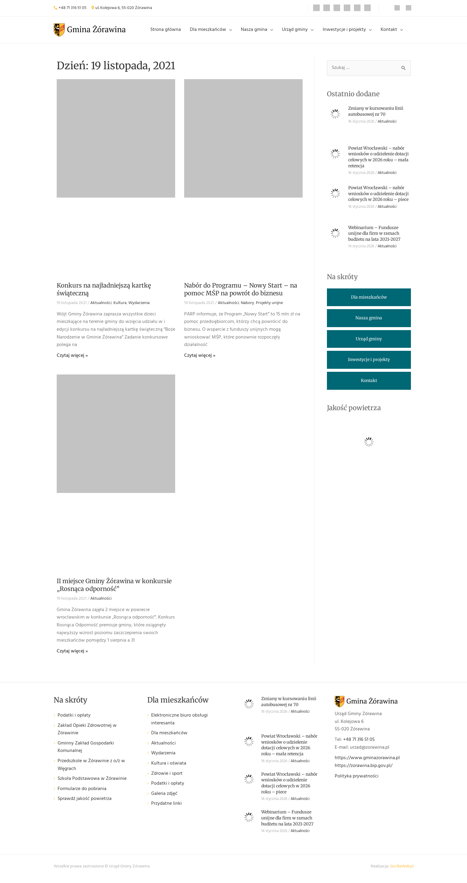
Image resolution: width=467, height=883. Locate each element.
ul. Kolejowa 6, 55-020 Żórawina (123, 7)
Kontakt (390, 32)
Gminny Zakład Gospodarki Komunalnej (86, 751)
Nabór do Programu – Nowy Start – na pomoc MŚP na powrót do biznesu (240, 294)
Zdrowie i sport (167, 778)
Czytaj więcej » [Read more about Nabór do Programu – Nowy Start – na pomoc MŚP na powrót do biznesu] (199, 360)
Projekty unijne (269, 307)
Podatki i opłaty (74, 720)
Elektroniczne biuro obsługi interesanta (179, 724)
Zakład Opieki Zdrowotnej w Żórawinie (87, 734)
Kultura (120, 307)
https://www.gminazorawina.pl (367, 763)
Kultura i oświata (168, 768)
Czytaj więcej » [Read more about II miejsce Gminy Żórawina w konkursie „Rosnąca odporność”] (72, 656)
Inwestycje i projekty (346, 32)
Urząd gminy (299, 32)
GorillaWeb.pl (402, 871)
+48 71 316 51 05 (72, 7)
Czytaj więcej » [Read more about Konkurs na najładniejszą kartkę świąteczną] (72, 360)
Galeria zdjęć (164, 798)
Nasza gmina (260, 32)
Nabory (247, 307)
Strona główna (174, 32)
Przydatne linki (166, 808)
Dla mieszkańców (215, 32)
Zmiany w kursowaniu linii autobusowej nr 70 (375, 116)
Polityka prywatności (357, 781)
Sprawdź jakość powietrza (85, 803)
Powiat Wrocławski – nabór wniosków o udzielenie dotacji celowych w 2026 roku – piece (378, 198)
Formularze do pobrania (82, 793)
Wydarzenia (139, 307)
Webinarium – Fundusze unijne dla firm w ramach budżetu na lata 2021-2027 (374, 237)
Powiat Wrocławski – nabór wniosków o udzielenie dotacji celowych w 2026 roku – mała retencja (378, 161)
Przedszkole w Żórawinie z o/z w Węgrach (91, 769)
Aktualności (101, 307)
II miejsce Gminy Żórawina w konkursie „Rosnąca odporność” (114, 589)
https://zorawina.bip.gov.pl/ (363, 770)
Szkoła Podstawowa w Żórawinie (92, 783)
